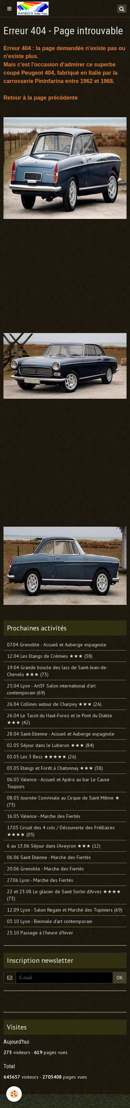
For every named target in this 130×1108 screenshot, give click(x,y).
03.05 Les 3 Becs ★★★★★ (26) (41, 757)
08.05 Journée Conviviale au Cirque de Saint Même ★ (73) (63, 801)
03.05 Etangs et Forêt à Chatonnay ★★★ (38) (55, 768)
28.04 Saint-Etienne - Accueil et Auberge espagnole (60, 734)
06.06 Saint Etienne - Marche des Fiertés (49, 857)
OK (119, 978)
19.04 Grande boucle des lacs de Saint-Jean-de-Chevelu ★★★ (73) (57, 670)
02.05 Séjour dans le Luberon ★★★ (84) (50, 745)
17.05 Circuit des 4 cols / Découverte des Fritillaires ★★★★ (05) (61, 831)
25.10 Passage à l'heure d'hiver (40, 933)
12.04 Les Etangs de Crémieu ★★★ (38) (50, 656)
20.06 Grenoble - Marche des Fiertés (45, 869)
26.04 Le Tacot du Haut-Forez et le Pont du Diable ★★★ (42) (59, 719)
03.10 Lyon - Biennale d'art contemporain (49, 921)
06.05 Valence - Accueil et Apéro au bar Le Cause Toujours (58, 783)
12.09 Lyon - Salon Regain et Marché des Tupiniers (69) (64, 910)
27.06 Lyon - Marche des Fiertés (40, 880)
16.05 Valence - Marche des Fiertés (43, 816)
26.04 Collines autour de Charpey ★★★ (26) (54, 704)
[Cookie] (14, 1094)
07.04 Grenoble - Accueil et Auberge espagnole (56, 644)
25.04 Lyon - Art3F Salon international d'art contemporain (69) (51, 689)
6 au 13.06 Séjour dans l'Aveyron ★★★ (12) (54, 846)
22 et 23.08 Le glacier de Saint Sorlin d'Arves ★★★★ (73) (64, 895)
